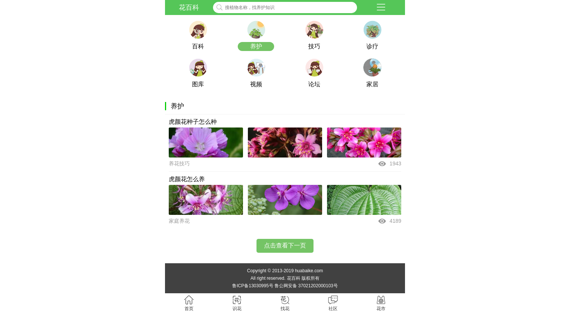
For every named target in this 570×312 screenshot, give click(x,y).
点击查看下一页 (285, 245)
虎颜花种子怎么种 (193, 121)
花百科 (189, 7)
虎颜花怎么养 (187, 179)
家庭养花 (179, 221)
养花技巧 (179, 163)
